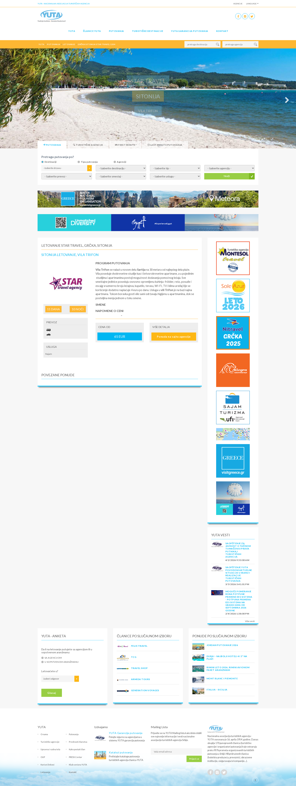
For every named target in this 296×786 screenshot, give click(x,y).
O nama (44, 734)
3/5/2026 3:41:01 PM (237, 584)
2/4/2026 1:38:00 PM (237, 613)
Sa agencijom (53, 658)
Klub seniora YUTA (78, 764)
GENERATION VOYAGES (145, 690)
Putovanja (116, 31)
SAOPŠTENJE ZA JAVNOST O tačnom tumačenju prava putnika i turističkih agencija (238, 550)
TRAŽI (226, 176)
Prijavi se (194, 759)
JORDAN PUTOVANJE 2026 (222, 645)
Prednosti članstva (78, 742)
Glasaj (51, 692)
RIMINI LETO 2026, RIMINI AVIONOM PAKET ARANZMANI (228, 668)
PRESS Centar (75, 757)
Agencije (237, 3)
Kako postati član (77, 749)
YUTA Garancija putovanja (125, 733)
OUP (43, 757)
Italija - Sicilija (217, 689)
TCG (133, 657)
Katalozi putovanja (121, 752)
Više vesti (250, 621)
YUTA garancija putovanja (189, 31)
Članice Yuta (92, 31)
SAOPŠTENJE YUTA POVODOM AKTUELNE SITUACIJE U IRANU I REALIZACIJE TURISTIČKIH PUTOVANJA (238, 574)
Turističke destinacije (147, 31)
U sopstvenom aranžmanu (62, 662)
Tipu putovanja (89, 162)
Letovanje (45, 772)
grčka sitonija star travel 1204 (96, 44)
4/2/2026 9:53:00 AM (237, 560)
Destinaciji (50, 162)
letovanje (69, 44)
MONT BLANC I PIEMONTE (222, 678)
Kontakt (222, 31)
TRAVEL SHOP (139, 668)
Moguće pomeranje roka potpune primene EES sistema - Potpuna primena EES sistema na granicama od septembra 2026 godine (238, 601)
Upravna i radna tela (50, 749)
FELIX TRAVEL (139, 645)
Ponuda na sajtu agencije (173, 336)
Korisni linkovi (47, 764)
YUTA (71, 31)
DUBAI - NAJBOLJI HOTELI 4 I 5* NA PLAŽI (227, 657)
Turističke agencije (50, 742)
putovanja (53, 44)
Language (251, 3)
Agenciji (121, 162)
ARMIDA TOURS (140, 679)
